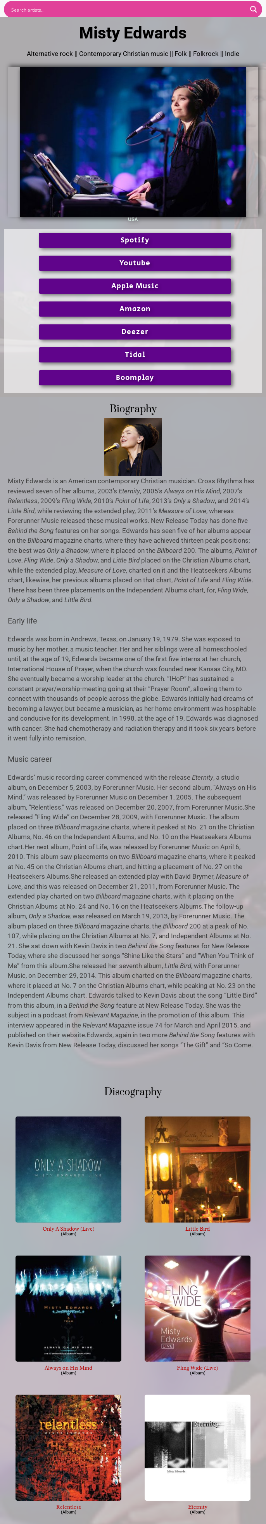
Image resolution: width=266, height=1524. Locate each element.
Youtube (134, 263)
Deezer (135, 332)
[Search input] (128, 9)
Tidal (135, 355)
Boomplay (135, 378)
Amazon (135, 309)
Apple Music (135, 286)
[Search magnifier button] (253, 9)
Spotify (135, 240)
